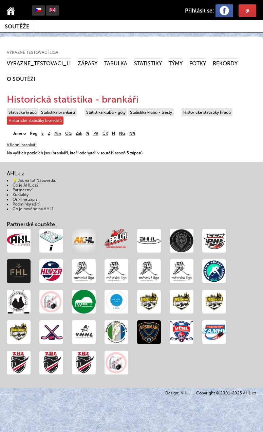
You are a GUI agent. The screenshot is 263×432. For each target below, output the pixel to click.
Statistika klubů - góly (106, 112)
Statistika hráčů (22, 112)
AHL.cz (249, 393)
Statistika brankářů (58, 112)
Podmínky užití (26, 204)
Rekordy (225, 63)
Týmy (176, 63)
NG (122, 133)
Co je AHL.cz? (26, 185)
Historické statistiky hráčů (207, 112)
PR (95, 133)
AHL (184, 393)
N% (132, 133)
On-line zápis (25, 199)
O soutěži (21, 79)
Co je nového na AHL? (33, 209)
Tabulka (115, 63)
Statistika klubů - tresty (151, 112)
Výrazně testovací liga (32, 52)
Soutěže (17, 26)
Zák (79, 133)
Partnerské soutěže (31, 224)
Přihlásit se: (199, 10)
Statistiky (148, 63)
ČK (105, 133)
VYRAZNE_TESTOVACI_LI (39, 63)
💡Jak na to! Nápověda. (34, 180)
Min (57, 133)
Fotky (197, 63)
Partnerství (23, 190)
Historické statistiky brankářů (35, 120)
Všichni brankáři (22, 145)
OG (68, 133)
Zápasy (87, 63)
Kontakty (21, 194)
